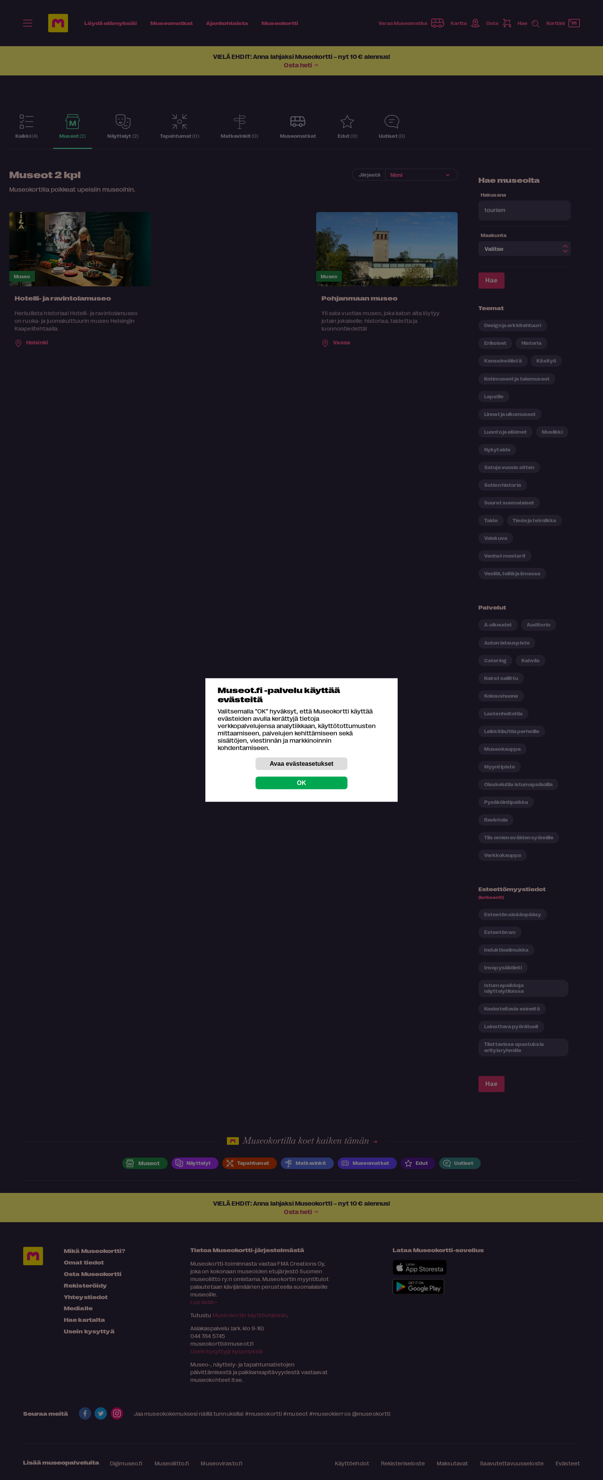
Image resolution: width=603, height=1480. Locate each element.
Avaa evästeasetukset (301, 763)
